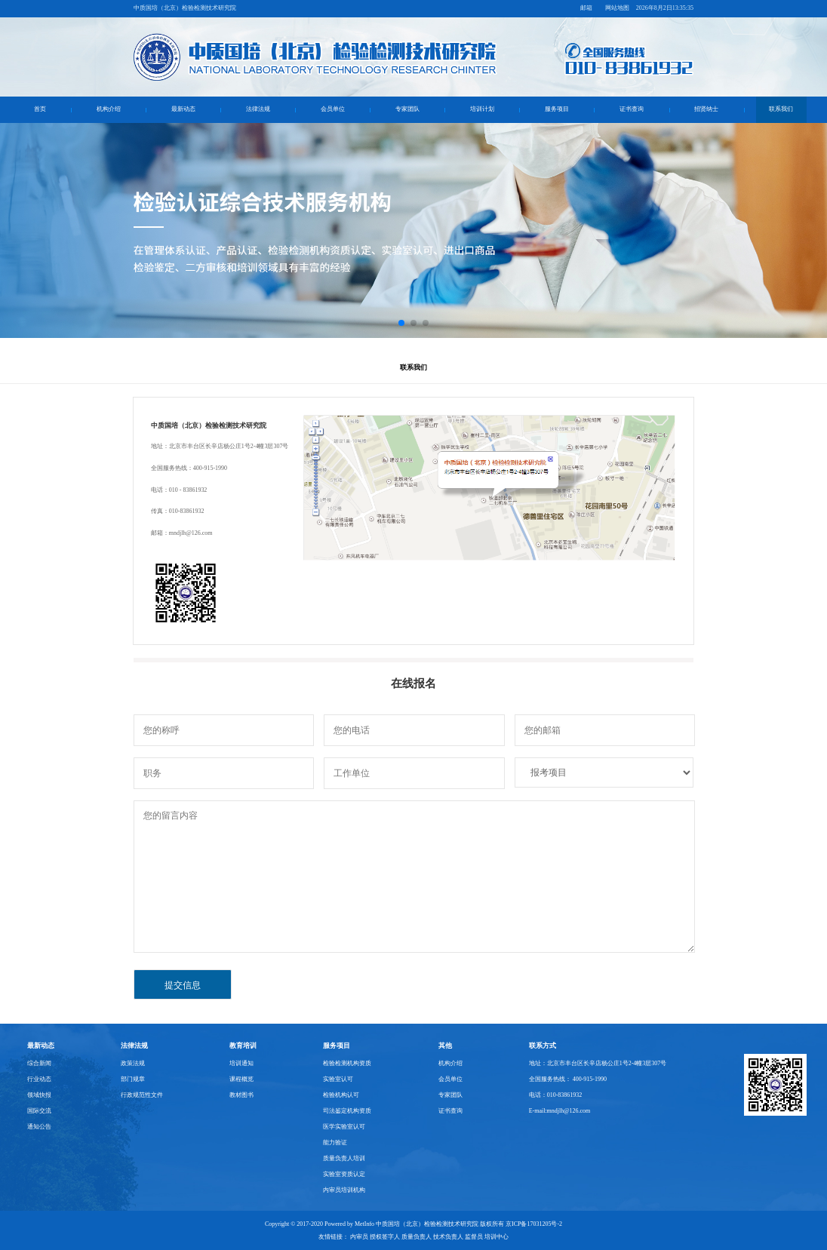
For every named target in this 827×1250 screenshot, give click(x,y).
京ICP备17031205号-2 (534, 1224)
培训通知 (241, 1063)
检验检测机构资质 (347, 1063)
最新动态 (183, 109)
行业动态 (39, 1079)
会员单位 (333, 109)
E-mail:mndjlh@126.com (560, 1110)
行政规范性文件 (142, 1095)
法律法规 (258, 109)
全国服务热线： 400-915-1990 (568, 1079)
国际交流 (39, 1110)
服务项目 (557, 109)
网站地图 (617, 8)
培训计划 (482, 109)
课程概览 (241, 1079)
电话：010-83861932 (556, 1095)
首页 (40, 109)
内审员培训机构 (344, 1190)
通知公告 (39, 1126)
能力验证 (335, 1142)
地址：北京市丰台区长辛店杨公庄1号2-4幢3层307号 (598, 1063)
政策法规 (133, 1063)
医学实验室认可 (344, 1126)
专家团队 (407, 109)
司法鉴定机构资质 (347, 1110)
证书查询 (631, 109)
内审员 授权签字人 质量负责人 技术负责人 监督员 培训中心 (429, 1236)
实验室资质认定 (344, 1174)
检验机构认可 (341, 1095)
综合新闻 (39, 1063)
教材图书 (241, 1095)
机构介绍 (109, 109)
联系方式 (542, 1045)
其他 (445, 1045)
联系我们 (781, 109)
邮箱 (586, 8)
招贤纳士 (706, 109)
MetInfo (364, 1224)
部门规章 (133, 1079)
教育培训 (243, 1045)
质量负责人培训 (344, 1158)
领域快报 (39, 1095)
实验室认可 (338, 1079)
